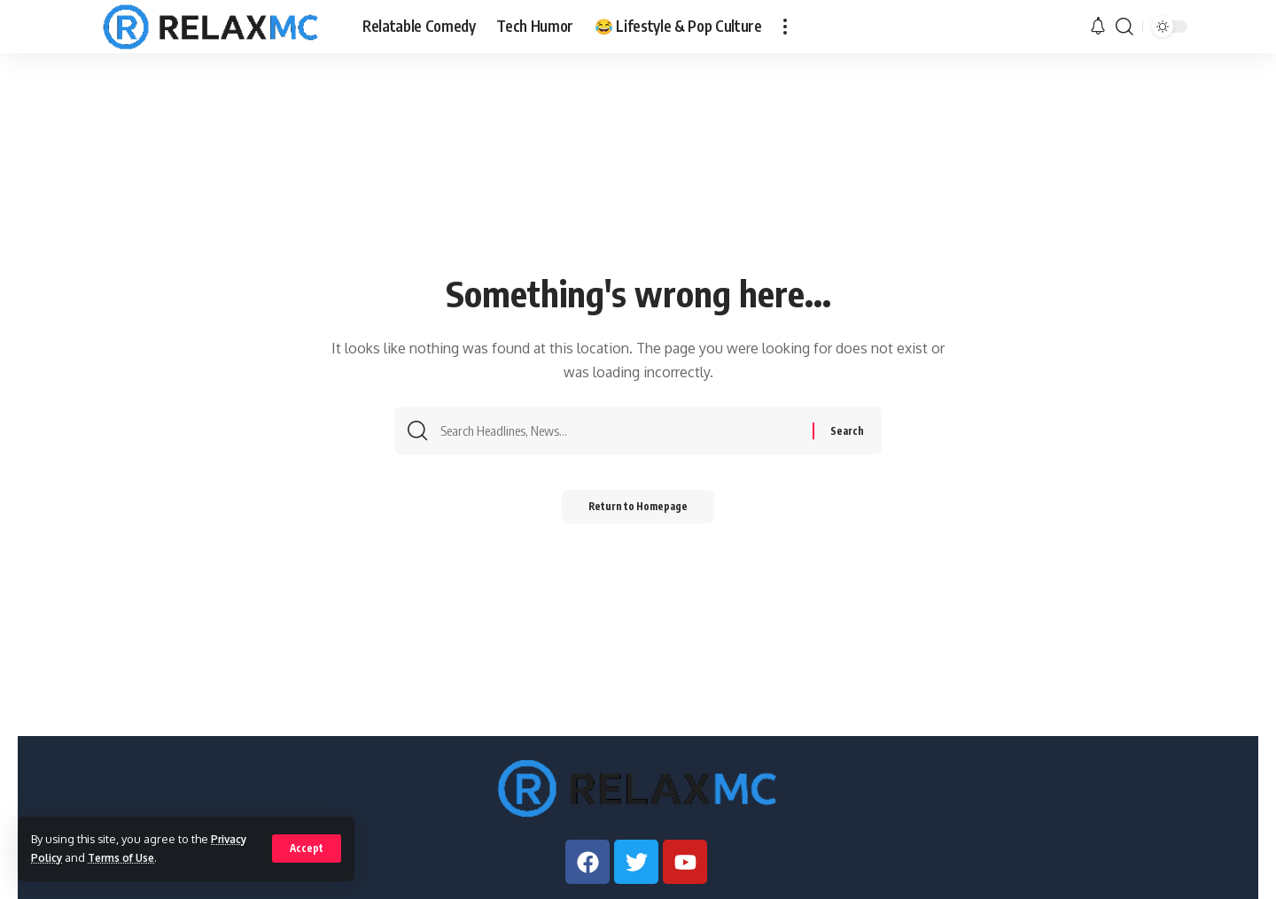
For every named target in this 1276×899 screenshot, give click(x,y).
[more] (785, 26)
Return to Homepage (638, 512)
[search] (1124, 26)
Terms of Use (128, 857)
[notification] (1098, 26)
